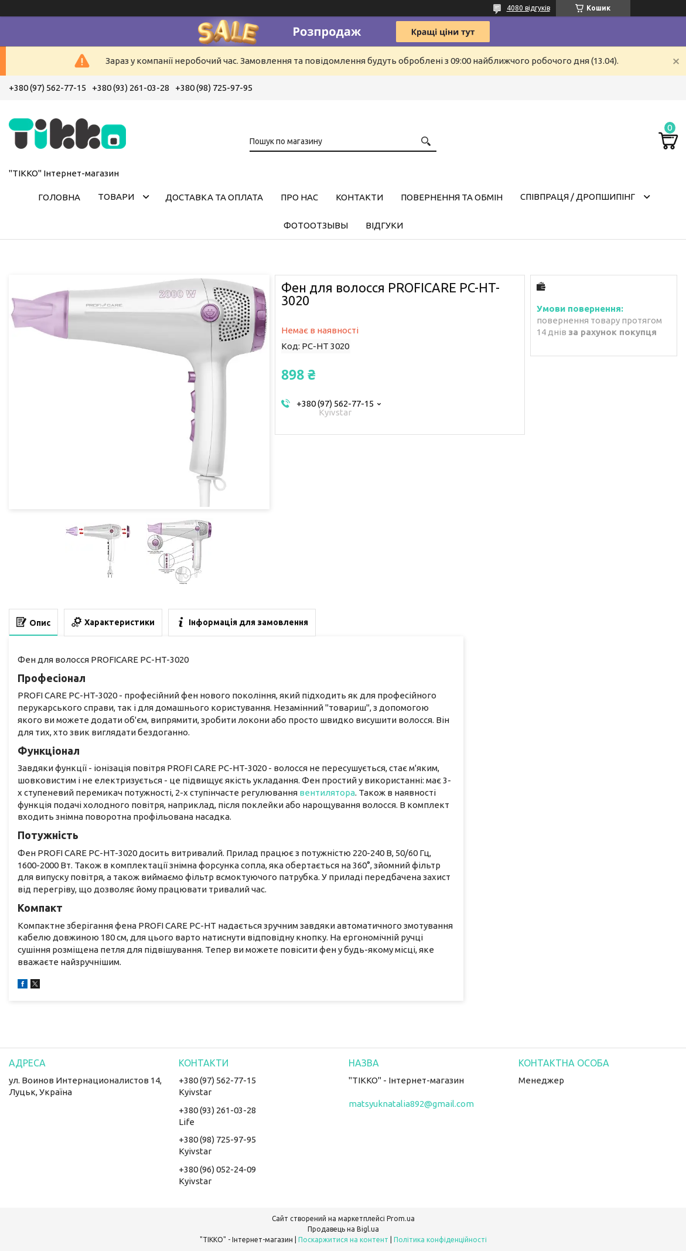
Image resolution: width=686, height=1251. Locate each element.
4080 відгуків (528, 8)
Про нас (299, 197)
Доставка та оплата (214, 197)
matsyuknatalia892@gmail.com (411, 1104)
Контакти (359, 197)
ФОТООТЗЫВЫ (316, 225)
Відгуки (384, 225)
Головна (59, 197)
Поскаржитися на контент (343, 1239)
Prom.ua (401, 1218)
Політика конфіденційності (440, 1239)
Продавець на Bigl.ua (343, 1229)
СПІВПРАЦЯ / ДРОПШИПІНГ (577, 197)
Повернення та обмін (452, 197)
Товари (116, 197)
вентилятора (327, 792)
